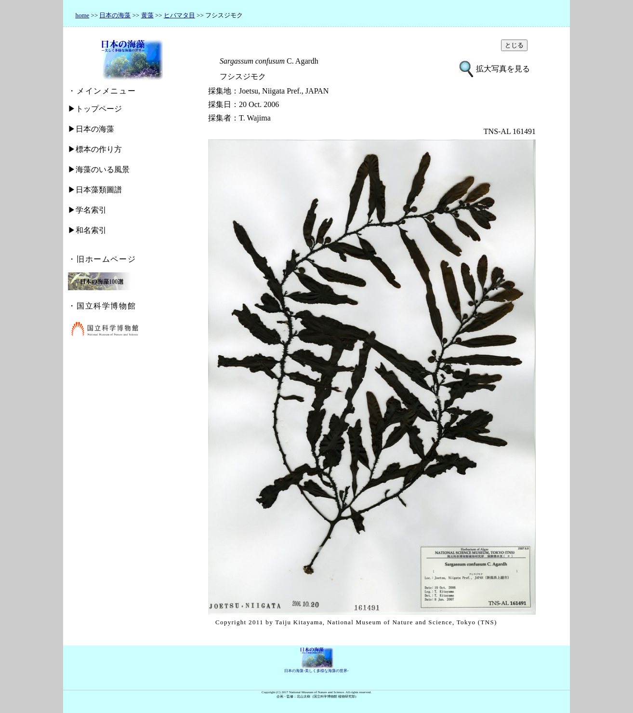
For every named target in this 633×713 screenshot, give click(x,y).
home (82, 15)
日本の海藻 (115, 15)
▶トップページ (95, 109)
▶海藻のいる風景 (99, 169)
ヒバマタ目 (179, 15)
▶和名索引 (87, 230)
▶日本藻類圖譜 (95, 190)
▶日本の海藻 (91, 129)
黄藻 (147, 15)
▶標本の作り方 (95, 149)
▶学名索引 (87, 210)
